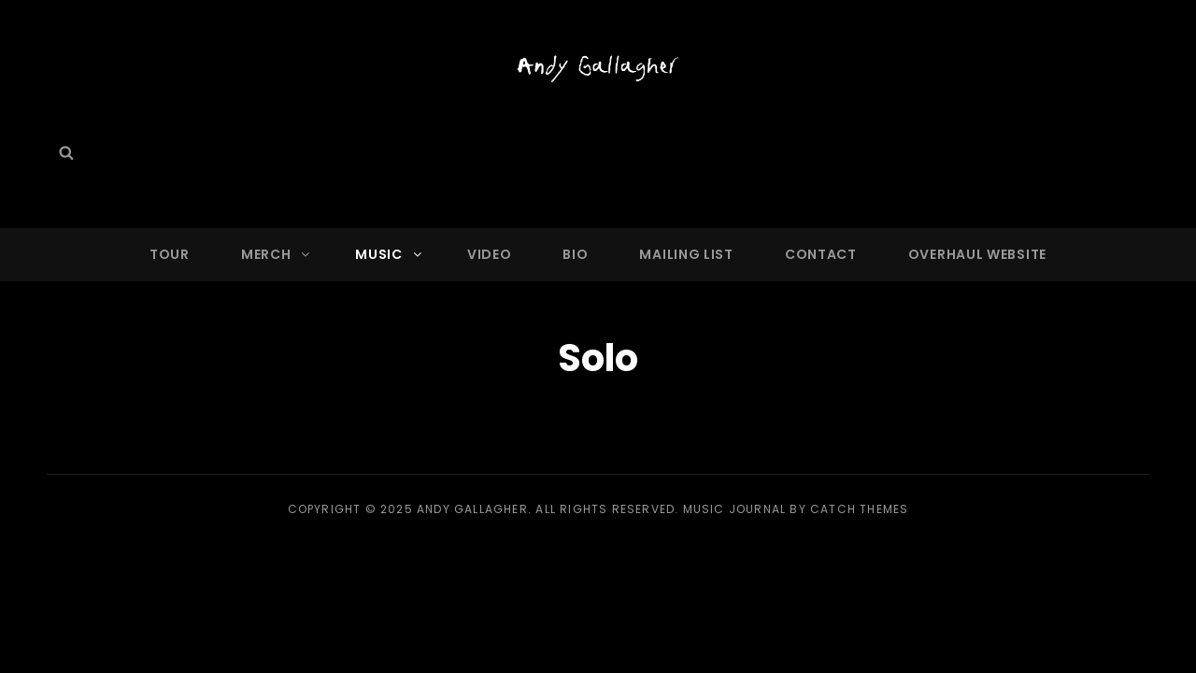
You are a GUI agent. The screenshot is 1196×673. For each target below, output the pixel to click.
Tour (170, 254)
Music (389, 254)
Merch (277, 254)
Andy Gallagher (472, 509)
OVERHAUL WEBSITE (977, 254)
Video (489, 254)
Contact (821, 254)
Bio (575, 254)
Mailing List (686, 254)
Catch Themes (859, 509)
